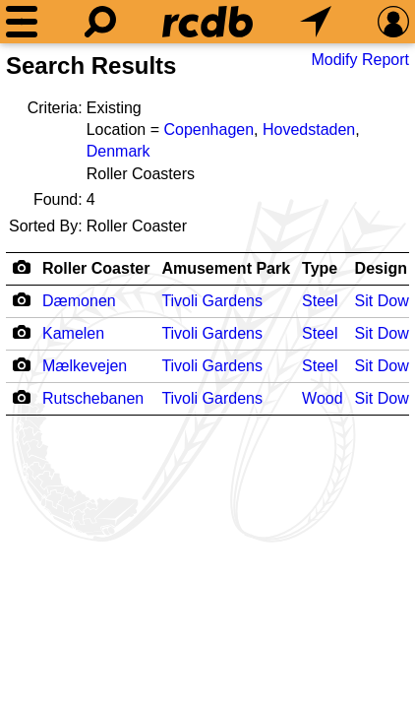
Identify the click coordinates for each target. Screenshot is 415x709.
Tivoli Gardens (212, 300)
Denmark (118, 151)
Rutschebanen (93, 398)
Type (319, 268)
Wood (322, 398)
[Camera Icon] (21, 299)
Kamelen (73, 333)
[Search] (100, 21)
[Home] (207, 21)
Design (381, 268)
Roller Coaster (95, 268)
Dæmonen (79, 300)
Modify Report (360, 59)
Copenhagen (208, 129)
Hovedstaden (309, 129)
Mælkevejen (84, 365)
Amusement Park (225, 268)
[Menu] (21, 21)
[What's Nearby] (315, 21)
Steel (319, 300)
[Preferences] (393, 21)
